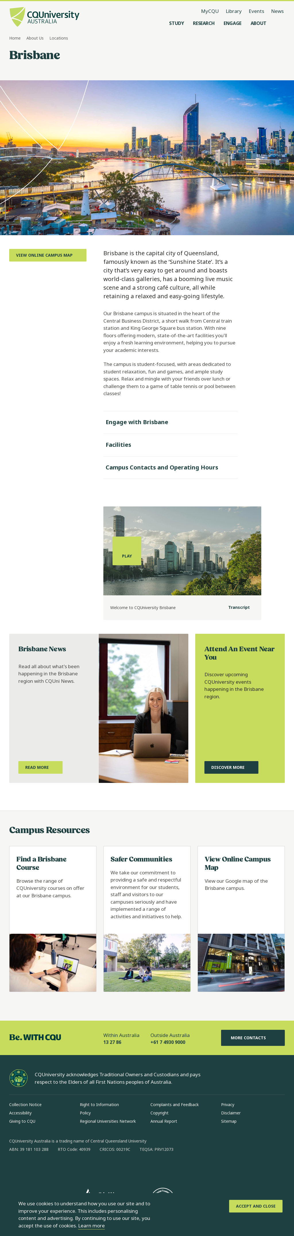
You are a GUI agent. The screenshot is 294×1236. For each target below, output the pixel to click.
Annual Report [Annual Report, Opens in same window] (163, 1121)
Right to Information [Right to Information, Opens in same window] (99, 1104)
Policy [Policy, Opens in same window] (85, 1113)
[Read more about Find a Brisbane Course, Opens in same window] (52, 919)
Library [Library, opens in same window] (234, 11)
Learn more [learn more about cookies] (91, 1225)
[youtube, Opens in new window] (75, 1167)
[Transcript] (234, 607)
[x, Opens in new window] (60, 1167)
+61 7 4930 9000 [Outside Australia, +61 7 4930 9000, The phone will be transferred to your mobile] (167, 1042)
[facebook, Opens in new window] (15, 1167)
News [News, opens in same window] (277, 11)
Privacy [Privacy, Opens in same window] (227, 1104)
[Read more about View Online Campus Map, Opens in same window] (241, 919)
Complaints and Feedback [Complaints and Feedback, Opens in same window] (174, 1104)
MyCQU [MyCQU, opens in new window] (210, 11)
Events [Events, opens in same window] (256, 11)
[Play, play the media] (127, 551)
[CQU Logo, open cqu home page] (44, 17)
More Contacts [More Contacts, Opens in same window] (253, 1037)
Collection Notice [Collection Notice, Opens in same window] (25, 1104)
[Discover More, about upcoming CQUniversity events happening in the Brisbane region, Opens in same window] (231, 767)
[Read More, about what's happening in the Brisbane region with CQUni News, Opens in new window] (40, 767)
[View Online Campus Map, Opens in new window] (47, 255)
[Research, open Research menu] (204, 23)
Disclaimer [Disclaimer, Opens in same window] (231, 1113)
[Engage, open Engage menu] (232, 23)
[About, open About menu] (258, 23)
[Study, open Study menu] (176, 23)
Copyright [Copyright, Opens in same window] (159, 1113)
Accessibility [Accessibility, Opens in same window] (20, 1113)
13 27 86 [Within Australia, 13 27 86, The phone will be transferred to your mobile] (112, 1042)
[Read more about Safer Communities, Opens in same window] (147, 919)
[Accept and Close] (256, 1206)
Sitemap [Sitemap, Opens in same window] (229, 1121)
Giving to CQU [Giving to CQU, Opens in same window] (22, 1121)
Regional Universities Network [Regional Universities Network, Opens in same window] (108, 1121)
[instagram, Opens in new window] (30, 1167)
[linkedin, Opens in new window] (45, 1167)
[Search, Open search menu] (279, 23)
